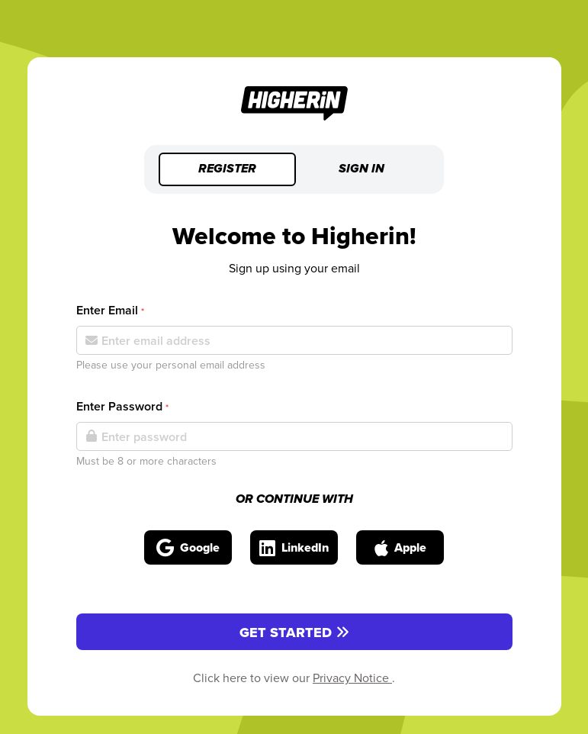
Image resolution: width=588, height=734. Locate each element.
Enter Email (110, 310)
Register (227, 169)
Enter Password (122, 406)
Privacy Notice (352, 677)
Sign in (361, 169)
